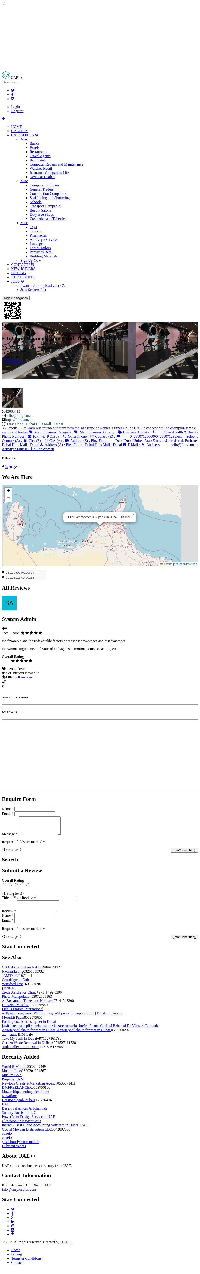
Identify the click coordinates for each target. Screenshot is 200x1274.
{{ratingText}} (13, 897)
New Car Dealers (42, 177)
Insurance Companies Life (49, 173)
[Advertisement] (100, 38)
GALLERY (19, 131)
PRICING (18, 273)
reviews (25, 677)
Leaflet (166, 564)
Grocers (36, 231)
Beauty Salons (40, 210)
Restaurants (38, 152)
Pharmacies (38, 235)
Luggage (36, 244)
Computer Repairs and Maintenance (56, 164)
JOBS (17, 281)
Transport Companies (46, 206)
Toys (33, 227)
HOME (16, 127)
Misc (24, 139)
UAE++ (66, 1248)
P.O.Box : (51, 436)
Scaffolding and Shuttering (50, 198)
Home (15, 1256)
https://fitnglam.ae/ (19, 420)
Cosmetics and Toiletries (48, 219)
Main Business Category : (51, 432)
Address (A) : (80, 445)
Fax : (34, 436)
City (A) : (54, 441)
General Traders (42, 189)
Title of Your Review (19, 901)
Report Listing (16, 686)
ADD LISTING (23, 277)
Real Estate (38, 160)
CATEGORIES (25, 135)
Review (9, 917)
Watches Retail (41, 168)
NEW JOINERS (23, 269)
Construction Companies (48, 193)
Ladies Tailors (40, 248)
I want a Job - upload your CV (42, 285)
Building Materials (44, 256)
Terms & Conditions (26, 1264)
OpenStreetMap (187, 564)
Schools (36, 202)
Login (15, 107)
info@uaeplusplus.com (19, 1195)
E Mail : (131, 445)
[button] (133, 515)
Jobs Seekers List (33, 290)
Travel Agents (40, 156)
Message (10, 837)
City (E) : (33, 441)
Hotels (34, 148)
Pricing (16, 1260)
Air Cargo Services (44, 239)
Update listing (16, 681)
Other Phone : (75, 436)
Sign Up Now (30, 260)
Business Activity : (134, 432)
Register (17, 111)
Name (7, 809)
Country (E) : (103, 436)
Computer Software (44, 185)
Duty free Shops (42, 214)
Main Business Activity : (95, 432)
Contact (17, 1268)
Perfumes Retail (42, 252)
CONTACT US (22, 265)
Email (7, 814)
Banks (34, 143)
